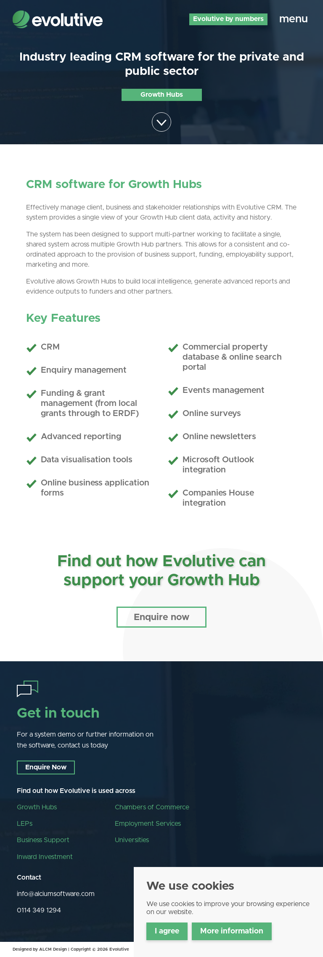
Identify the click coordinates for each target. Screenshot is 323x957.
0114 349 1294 (39, 910)
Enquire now (161, 617)
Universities (132, 840)
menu (293, 18)
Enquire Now (45, 767)
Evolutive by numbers (228, 19)
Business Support (43, 840)
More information (231, 931)
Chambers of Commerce (152, 807)
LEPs (24, 823)
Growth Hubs (37, 807)
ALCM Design (53, 949)
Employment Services (148, 823)
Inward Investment (45, 857)
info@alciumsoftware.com (56, 894)
